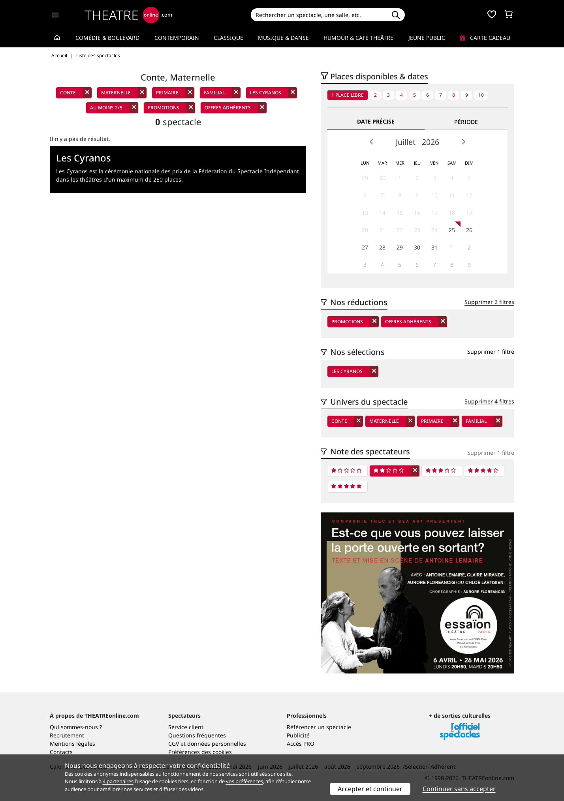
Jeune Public (426, 37)
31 (434, 247)
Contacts (61, 752)
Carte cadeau (485, 37)
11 (452, 195)
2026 (430, 142)
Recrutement (67, 735)
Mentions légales (72, 743)
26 (469, 230)
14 (382, 212)
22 (400, 230)
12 (469, 195)
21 (382, 230)
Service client (185, 727)
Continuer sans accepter (459, 788)
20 (365, 230)
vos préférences (244, 781)
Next (463, 142)
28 (382, 247)
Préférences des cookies (200, 752)
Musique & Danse (283, 37)
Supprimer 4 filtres (489, 401)
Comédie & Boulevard (107, 37)
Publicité (298, 735)
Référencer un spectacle (319, 727)
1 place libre (347, 95)
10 (481, 95)
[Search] (318, 14)
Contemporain (176, 37)
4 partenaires (118, 781)
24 (434, 230)
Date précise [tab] (376, 121)
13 (365, 212)
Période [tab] (466, 122)
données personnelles (216, 743)
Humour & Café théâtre (358, 37)
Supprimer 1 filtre (490, 351)
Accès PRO (300, 743)
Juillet (405, 142)
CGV (173, 743)
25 (452, 230)
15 (400, 212)
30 (382, 178)
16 (417, 212)
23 (417, 230)
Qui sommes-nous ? (76, 727)
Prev (372, 142)
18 (452, 212)
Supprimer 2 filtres (489, 302)
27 (365, 247)
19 (469, 212)
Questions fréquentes (197, 735)
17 (434, 212)
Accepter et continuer (370, 788)
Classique (228, 37)
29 (365, 178)
